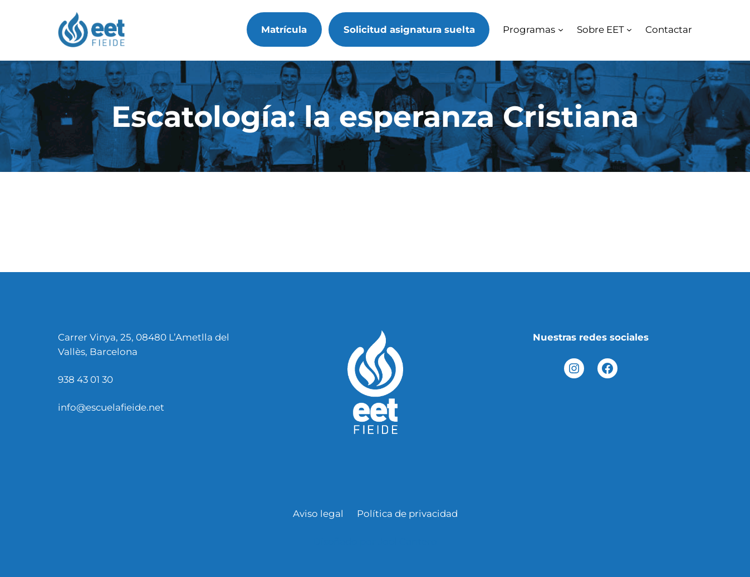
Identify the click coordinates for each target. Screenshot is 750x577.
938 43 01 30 (85, 379)
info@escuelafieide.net (111, 407)
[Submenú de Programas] (560, 29)
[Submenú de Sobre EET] (629, 29)
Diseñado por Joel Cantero (375, 541)
